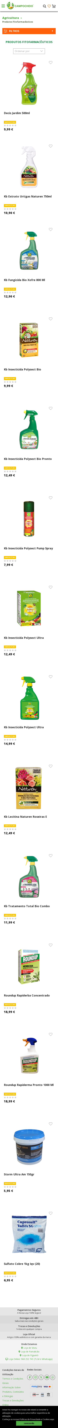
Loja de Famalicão (29, 1351)
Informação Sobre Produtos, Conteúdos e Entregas (13, 1392)
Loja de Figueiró (29, 1355)
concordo (29, 1423)
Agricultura (10, 18)
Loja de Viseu (29, 1347)
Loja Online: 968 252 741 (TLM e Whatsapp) (29, 1359)
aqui (52, 1419)
